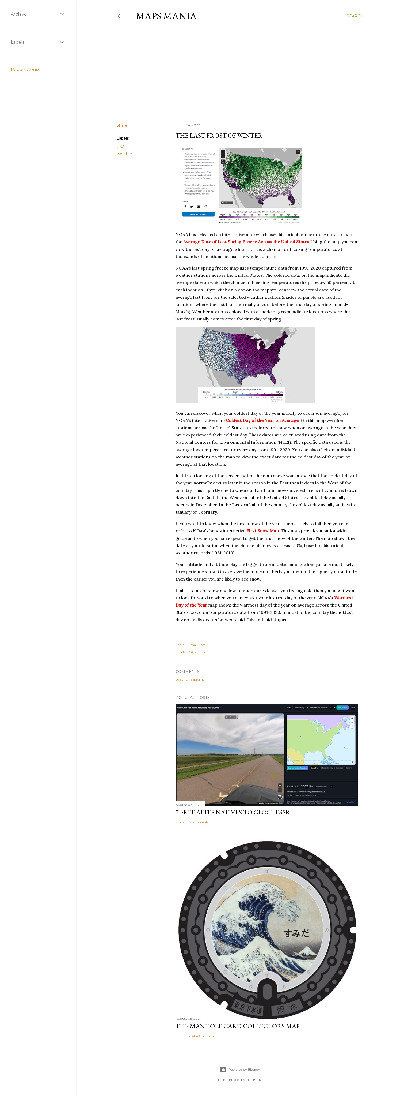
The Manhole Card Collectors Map (238, 1026)
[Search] (355, 16)
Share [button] (122, 125)
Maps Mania (166, 16)
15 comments (198, 822)
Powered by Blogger (240, 1069)
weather (124, 153)
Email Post (196, 645)
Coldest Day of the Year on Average (262, 420)
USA (121, 146)
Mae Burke (254, 1080)
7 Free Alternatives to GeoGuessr (233, 812)
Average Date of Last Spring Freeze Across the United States (246, 241)
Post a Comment (191, 680)
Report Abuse (26, 69)
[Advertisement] (240, 72)
